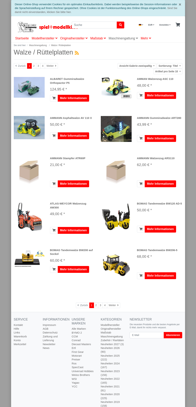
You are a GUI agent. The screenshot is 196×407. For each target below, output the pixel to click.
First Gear (78, 351)
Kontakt (18, 324)
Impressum (49, 324)
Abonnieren (173, 335)
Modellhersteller (44, 38)
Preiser (76, 359)
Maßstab (98, 38)
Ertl (74, 347)
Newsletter (49, 344)
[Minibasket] (177, 25)
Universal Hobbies (83, 371)
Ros (74, 363)
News (46, 347)
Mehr (146, 38)
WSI (74, 378)
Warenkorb (20, 336)
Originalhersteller (74, 38)
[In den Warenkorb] (54, 98)
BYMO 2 (77, 332)
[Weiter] (51, 66)
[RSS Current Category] (77, 52)
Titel (169, 65)
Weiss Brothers (81, 374)
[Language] (141, 25)
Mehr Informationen (73, 98)
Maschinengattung (123, 38)
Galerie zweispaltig (135, 65)
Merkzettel (20, 344)
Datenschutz (50, 332)
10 (167, 71)
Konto (17, 340)
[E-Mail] (147, 335)
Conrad (76, 340)
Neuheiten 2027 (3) (112, 344)
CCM (75, 336)
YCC (74, 386)
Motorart (77, 355)
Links (17, 332)
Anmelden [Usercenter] (165, 25)
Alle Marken (79, 328)
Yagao (75, 382)
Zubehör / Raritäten (112, 340)
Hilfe (16, 328)
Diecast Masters (81, 344)
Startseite (22, 38)
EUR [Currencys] (151, 25)
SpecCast (77, 367)
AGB (45, 328)
